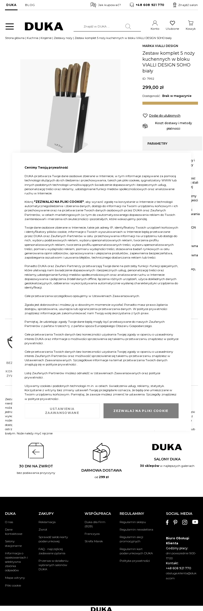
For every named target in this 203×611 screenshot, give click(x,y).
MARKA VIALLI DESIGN (160, 46)
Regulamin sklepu (133, 522)
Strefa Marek (94, 542)
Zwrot (43, 530)
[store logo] (44, 26)
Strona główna (15, 38)
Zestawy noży (63, 38)
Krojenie (46, 38)
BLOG (30, 5)
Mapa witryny (15, 578)
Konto (155, 28)
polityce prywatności (152, 308)
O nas (9, 522)
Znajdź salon (185, 4)
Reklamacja (47, 522)
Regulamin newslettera (136, 530)
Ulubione (172, 28)
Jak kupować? (105, 4)
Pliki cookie (13, 586)
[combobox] (107, 26)
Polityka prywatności (135, 561)
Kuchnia (32, 38)
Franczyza (92, 534)
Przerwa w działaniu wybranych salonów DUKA (53, 565)
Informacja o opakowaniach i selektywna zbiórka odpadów (16, 562)
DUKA (11, 5)
